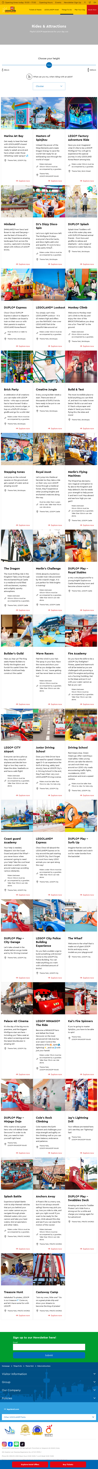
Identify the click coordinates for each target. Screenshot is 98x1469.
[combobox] (49, 1417)
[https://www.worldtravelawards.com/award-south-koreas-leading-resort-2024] (25, 1431)
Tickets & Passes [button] (35, 10)
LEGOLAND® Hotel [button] (51, 10)
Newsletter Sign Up (72, 2)
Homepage (6, 1366)
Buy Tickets (68, 1464)
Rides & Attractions (43, 1366)
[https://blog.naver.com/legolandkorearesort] (16, 1444)
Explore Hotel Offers (30, 1464)
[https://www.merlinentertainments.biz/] (10, 1431)
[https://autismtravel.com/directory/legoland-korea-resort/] (37, 1431)
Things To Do (17, 1366)
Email (15, 1342)
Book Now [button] (92, 10)
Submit (49, 1355)
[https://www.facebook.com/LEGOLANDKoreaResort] (10, 1444)
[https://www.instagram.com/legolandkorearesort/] (4, 1444)
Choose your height (49, 58)
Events (58, 2)
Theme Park (29, 1366)
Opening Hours (46, 2)
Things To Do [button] (67, 10)
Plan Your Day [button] (80, 10)
